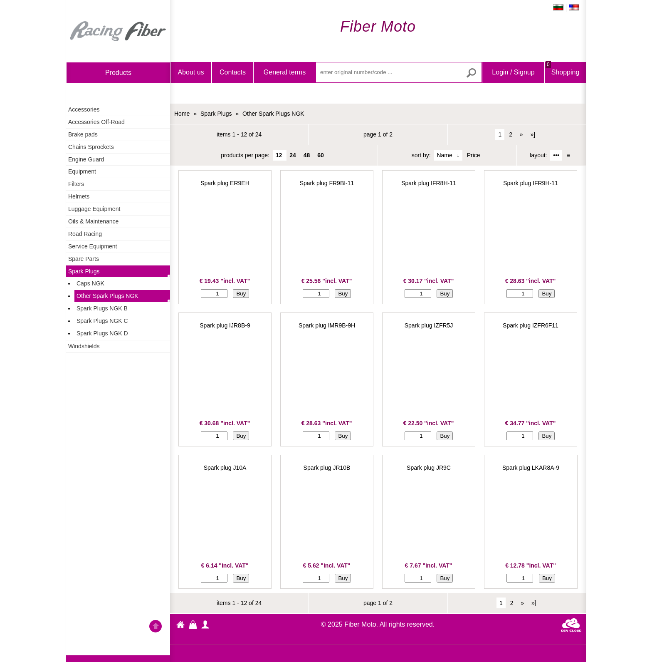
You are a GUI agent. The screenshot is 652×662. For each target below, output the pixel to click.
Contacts (233, 72)
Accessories (83, 109)
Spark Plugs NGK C (102, 320)
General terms (285, 72)
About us (191, 72)
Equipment (82, 171)
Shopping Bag (562, 79)
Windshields (83, 346)
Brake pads (83, 134)
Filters (76, 184)
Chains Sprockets (91, 147)
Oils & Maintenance (93, 221)
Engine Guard (86, 159)
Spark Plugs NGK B (102, 308)
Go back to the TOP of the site (155, 627)
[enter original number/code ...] (399, 72)
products (118, 72)
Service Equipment (92, 246)
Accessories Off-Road (96, 122)
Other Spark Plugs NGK (107, 296)
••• (556, 155)
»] (533, 134)
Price (473, 155)
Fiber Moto (180, 626)
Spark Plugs (83, 271)
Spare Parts (83, 258)
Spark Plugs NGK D (102, 333)
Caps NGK (90, 283)
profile (205, 624)
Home (118, 31)
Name (444, 155)
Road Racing (85, 234)
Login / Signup (513, 72)
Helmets (78, 196)
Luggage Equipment (94, 209)
